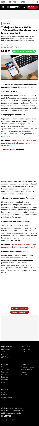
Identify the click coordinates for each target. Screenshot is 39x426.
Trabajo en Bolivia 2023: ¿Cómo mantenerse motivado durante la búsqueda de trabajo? (18, 143)
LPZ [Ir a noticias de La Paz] (22, 2)
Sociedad (4, 372)
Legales (23, 352)
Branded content (27, 369)
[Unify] (13, 7)
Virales (23, 372)
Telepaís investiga (27, 367)
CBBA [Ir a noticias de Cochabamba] (27, 2)
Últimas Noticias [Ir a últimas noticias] (8, 2)
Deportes (4, 377)
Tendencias (25, 364)
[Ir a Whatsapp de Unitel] (37, 2)
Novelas (4, 395)
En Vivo (33, 7)
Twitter (3, 352)
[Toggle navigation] (3, 7)
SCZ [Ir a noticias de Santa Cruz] (18, 2)
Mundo (3, 374)
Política (4, 367)
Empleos (6, 23)
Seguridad (5, 369)
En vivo (3, 392)
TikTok (4, 354)
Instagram (6, 357)
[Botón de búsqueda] (24, 7)
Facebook (5, 349)
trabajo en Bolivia (19, 312)
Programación (6, 397)
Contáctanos (25, 349)
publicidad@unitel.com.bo (11, 413)
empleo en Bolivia (19, 308)
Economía (5, 380)
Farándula (24, 374)
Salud (3, 382)
